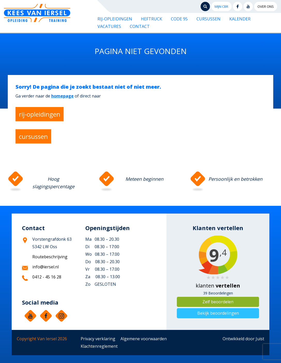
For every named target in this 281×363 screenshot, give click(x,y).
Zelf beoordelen (217, 302)
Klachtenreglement (99, 346)
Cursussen (208, 19)
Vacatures (109, 26)
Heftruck (151, 19)
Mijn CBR (221, 6)
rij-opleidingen (39, 114)
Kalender (239, 19)
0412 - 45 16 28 (46, 277)
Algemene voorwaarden (143, 339)
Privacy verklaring (98, 339)
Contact (140, 26)
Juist (260, 339)
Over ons (265, 6)
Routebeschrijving (49, 257)
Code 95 (179, 19)
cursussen (33, 136)
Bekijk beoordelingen (218, 313)
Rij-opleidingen (114, 19)
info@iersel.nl (45, 267)
